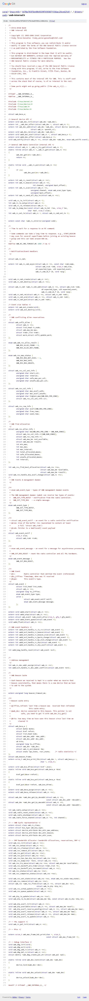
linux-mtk (15, 11)
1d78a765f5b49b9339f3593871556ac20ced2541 (46, 11)
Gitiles (14, 997)
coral (5, 11)
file (52, 21)
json (85, 997)
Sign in (84, 4)
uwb (4, 15)
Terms (28, 997)
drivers (78, 11)
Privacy (21, 997)
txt (78, 997)
